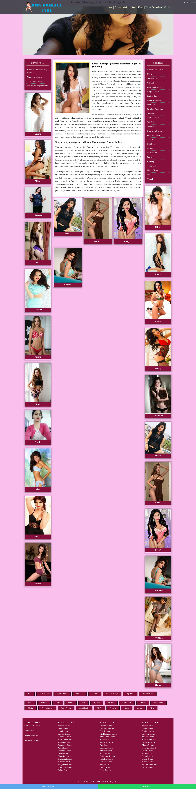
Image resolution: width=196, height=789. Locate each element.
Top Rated (130, 694)
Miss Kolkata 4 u (99, 782)
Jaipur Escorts (105, 753)
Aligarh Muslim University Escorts (37, 71)
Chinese (143, 703)
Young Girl (151, 166)
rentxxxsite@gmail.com (49, 786)
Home (110, 7)
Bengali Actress (153, 92)
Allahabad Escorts (65, 740)
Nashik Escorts (147, 728)
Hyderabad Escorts (65, 767)
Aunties (150, 140)
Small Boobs (84, 708)
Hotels (140, 7)
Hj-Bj (99, 708)
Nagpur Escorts (147, 726)
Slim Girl (150, 127)
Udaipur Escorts (106, 762)
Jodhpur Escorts (106, 765)
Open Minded (62, 694)
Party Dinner (66, 708)
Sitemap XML (112, 782)
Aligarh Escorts (64, 742)
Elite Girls (151, 74)
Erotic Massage (112, 694)
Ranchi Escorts (147, 767)
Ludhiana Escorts (106, 748)
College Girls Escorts (32, 726)
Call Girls (151, 83)
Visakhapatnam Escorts (108, 734)
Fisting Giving (152, 170)
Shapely (113, 708)
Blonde (70, 703)
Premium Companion (155, 109)
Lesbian (111, 703)
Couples (95, 694)
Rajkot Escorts (147, 756)
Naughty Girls (147, 694)
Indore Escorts (105, 770)
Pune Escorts (105, 731)
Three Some (158, 703)
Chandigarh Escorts (107, 728)
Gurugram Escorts (65, 759)
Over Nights (44, 694)
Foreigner (150, 157)
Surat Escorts (105, 740)
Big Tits (97, 703)
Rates (134, 7)
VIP (29, 694)
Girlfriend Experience (155, 87)
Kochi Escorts (105, 767)
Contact (118, 7)
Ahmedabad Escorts (107, 737)
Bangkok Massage (154, 100)
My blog (167, 7)
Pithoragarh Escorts (149, 748)
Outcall (150, 179)
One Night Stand (153, 135)
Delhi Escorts (63, 728)
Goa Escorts (104, 745)
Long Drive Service (154, 131)
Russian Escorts (30, 731)
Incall (149, 175)
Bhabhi (150, 148)
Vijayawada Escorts (149, 765)
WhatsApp (147, 786)
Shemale (44, 703)
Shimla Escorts (147, 759)
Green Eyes (126, 703)
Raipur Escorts (147, 751)
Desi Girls (151, 144)
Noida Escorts (63, 753)
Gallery (126, 7)
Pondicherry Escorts (149, 731)
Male (58, 703)
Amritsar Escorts (106, 751)
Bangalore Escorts (65, 765)
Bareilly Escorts (64, 734)
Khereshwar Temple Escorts (37, 86)
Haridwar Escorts (148, 742)
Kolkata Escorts (64, 770)
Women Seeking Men (155, 70)
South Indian (152, 79)
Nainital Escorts (148, 737)
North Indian (152, 153)
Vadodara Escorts (106, 742)
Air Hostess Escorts (31, 740)
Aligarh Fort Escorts (34, 77)
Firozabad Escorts (64, 737)
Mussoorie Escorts (149, 740)
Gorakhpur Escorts (65, 745)
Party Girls (151, 105)
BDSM (30, 708)
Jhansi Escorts (63, 748)
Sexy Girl (150, 113)
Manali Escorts (147, 762)
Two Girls (79, 694)
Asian (30, 703)
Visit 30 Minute (153, 118)
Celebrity (150, 162)
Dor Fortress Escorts (34, 81)
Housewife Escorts (31, 735)
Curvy (139, 708)
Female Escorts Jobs (154, 7)
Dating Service (47, 708)
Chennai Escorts (106, 726)
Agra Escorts (63, 731)
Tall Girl (150, 122)
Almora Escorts (147, 745)
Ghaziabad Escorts (65, 756)
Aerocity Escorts (64, 762)
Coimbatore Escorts (107, 756)
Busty (126, 708)
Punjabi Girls (152, 96)
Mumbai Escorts (64, 726)
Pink (83, 703)
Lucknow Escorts (64, 751)
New (152, 708)
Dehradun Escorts (148, 734)
